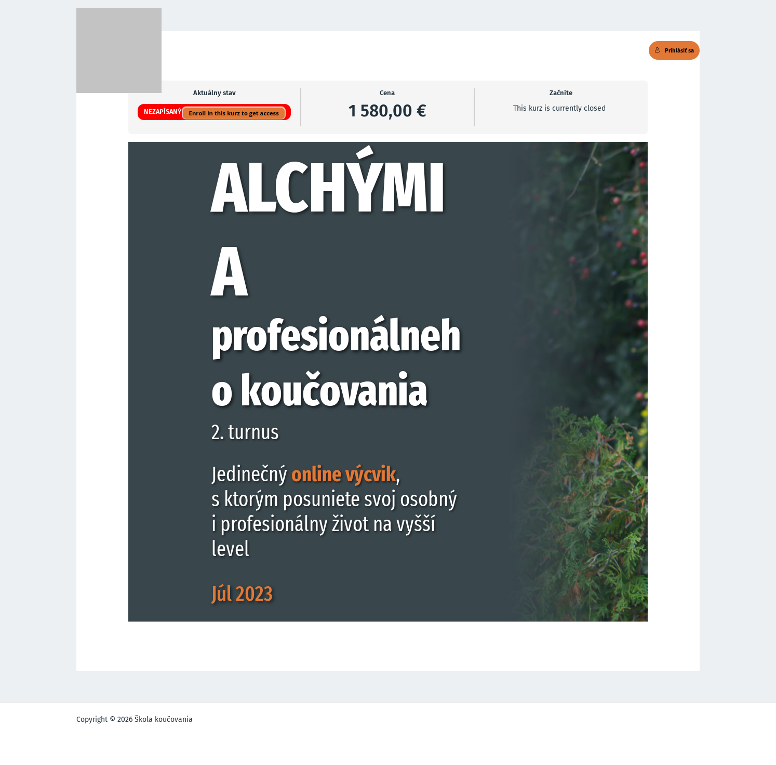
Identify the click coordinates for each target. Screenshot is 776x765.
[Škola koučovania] (119, 50)
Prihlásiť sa (674, 50)
